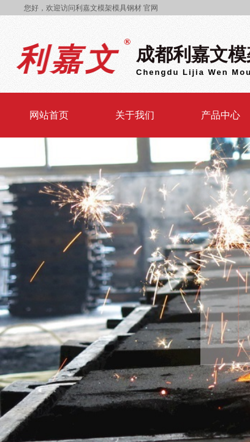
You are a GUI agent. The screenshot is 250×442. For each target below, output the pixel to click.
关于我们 (134, 115)
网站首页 (49, 115)
